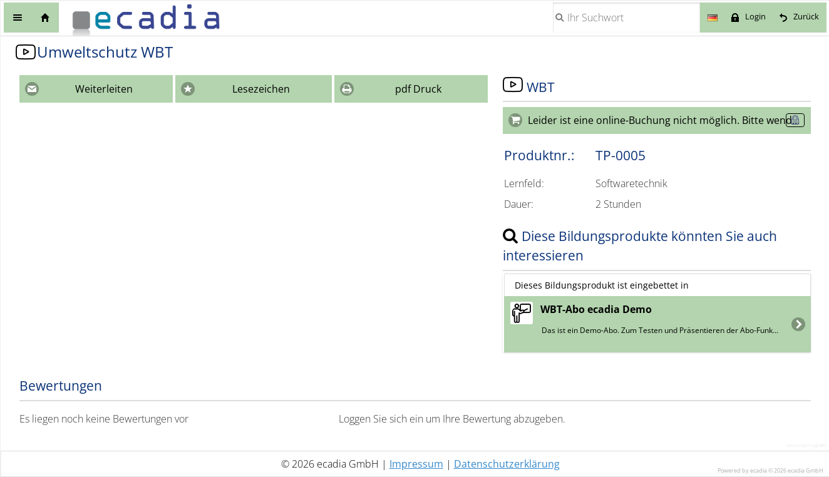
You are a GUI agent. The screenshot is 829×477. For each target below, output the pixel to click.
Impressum (416, 464)
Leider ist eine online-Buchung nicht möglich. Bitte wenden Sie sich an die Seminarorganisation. (669, 120)
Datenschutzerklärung (507, 464)
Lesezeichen (261, 89)
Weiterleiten (104, 89)
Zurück (806, 16)
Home (45, 18)
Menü (17, 18)
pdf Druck (418, 89)
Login (755, 16)
